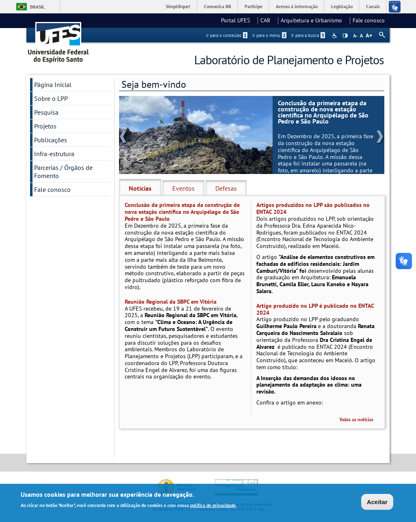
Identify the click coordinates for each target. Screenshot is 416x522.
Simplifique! (178, 6)
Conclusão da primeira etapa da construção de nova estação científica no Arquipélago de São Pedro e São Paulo (323, 112)
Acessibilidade (335, 35)
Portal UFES (238, 20)
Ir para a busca (308, 35)
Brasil (37, 7)
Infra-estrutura (54, 154)
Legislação (342, 6)
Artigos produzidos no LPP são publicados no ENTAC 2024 (313, 208)
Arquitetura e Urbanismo (314, 20)
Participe (253, 6)
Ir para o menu (269, 35)
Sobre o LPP (51, 98)
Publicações (50, 140)
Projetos (45, 126)
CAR (267, 20)
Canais (373, 6)
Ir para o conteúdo (226, 35)
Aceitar (377, 502)
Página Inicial (53, 84)
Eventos (183, 188)
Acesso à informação (297, 6)
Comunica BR (217, 6)
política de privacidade (213, 505)
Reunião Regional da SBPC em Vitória (171, 301)
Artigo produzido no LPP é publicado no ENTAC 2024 (315, 309)
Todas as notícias (356, 419)
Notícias (140, 188)
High (345, 36)
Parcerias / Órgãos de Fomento (63, 171)
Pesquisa (46, 112)
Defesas (226, 188)
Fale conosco (369, 20)
